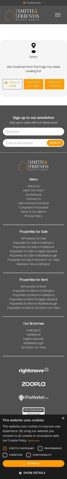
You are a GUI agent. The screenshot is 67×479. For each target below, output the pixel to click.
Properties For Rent (54, 84)
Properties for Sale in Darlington (33, 243)
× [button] (63, 418)
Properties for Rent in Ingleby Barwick (34, 299)
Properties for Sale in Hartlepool (33, 247)
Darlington (33, 330)
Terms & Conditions (33, 212)
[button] (33, 473)
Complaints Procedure (33, 207)
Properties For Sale (33, 84)
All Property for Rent (33, 286)
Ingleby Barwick (33, 339)
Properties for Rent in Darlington (33, 291)
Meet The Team (33, 190)
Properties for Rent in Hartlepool (33, 295)
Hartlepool (33, 335)
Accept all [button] (33, 463)
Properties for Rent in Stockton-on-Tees (33, 308)
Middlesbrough (34, 343)
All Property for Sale (33, 238)
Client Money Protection (33, 203)
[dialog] (33, 447)
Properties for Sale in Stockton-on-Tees (33, 260)
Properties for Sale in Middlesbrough (33, 255)
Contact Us (33, 199)
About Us (33, 186)
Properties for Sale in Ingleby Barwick (33, 251)
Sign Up (55, 143)
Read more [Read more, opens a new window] (33, 440)
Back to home (13, 84)
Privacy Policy (33, 216)
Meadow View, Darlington (33, 264)
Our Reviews (34, 195)
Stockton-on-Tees (33, 347)
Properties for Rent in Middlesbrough (33, 304)
